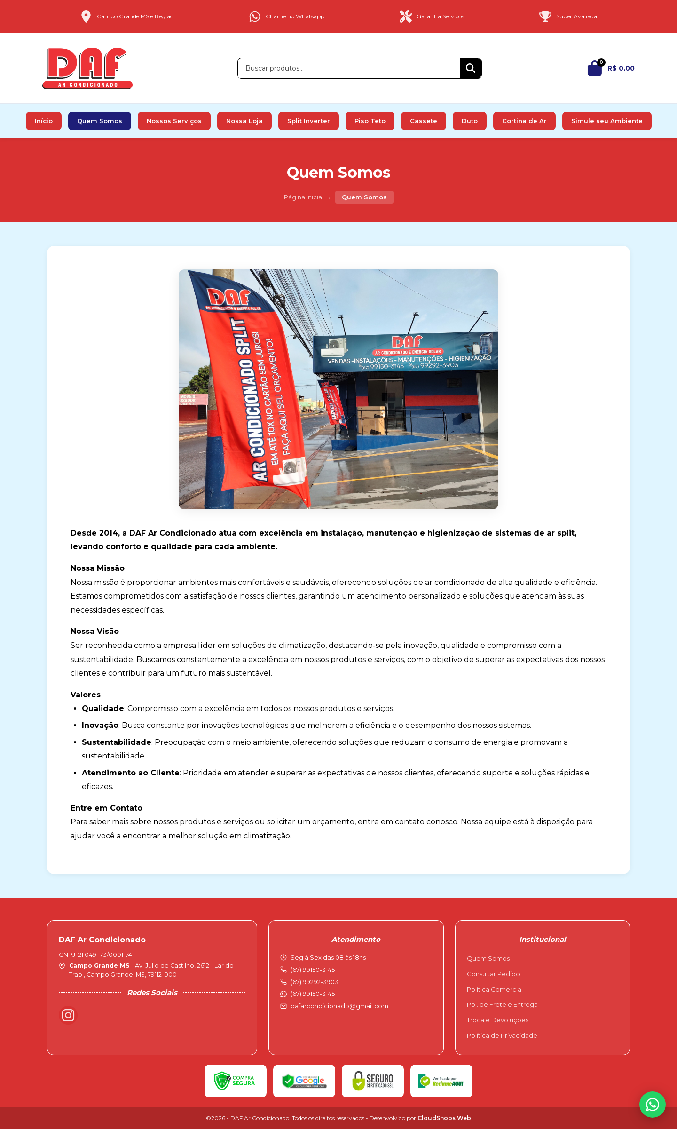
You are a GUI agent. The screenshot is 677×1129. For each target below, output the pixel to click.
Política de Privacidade (502, 1035)
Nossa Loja (244, 121)
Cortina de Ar (524, 121)
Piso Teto (370, 121)
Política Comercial (495, 989)
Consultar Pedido (493, 974)
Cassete (423, 121)
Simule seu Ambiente (607, 121)
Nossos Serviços (174, 121)
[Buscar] (470, 68)
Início (44, 121)
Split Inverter (308, 121)
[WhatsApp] (652, 1104)
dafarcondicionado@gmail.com (339, 1006)
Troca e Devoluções (497, 1020)
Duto (470, 121)
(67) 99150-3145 (313, 993)
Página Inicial (303, 197)
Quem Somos (99, 121)
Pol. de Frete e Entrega (502, 1004)
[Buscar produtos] (349, 68)
